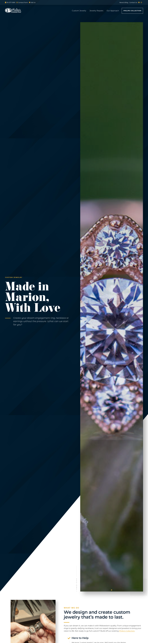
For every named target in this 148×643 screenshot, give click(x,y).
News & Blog (123, 2)
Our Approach (113, 11)
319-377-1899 (10, 2)
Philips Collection (132, 11)
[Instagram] (141, 2)
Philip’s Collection (127, 631)
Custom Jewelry (79, 11)
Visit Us (32, 2)
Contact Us (133, 2)
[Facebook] (139, 2)
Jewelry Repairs (96, 11)
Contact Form (22, 2)
